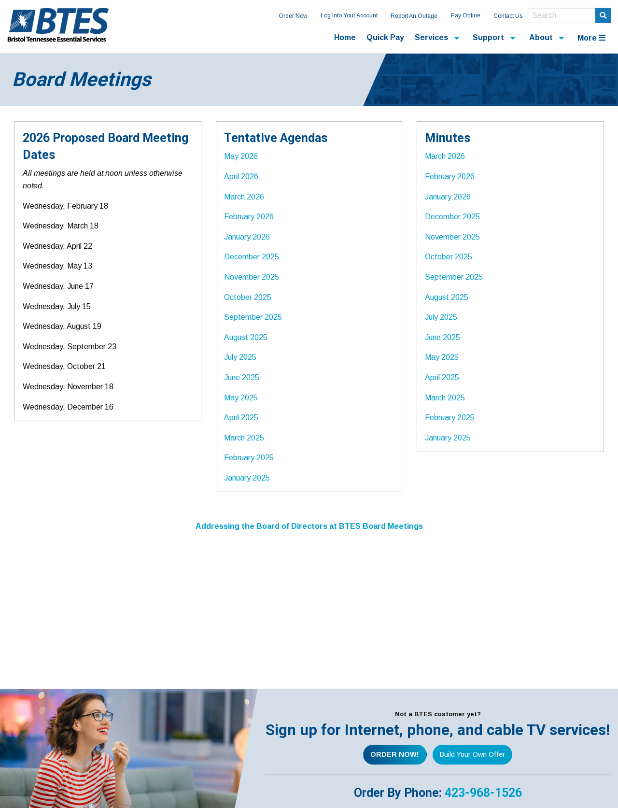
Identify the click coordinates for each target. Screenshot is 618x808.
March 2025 (244, 438)
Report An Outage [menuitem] (414, 16)
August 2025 (245, 337)
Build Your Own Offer (472, 754)
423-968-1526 (483, 793)
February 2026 (249, 217)
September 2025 (253, 317)
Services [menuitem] (431, 37)
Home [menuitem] (345, 37)
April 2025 (241, 417)
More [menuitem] (591, 38)
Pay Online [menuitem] (465, 15)
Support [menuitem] (488, 37)
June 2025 (241, 377)
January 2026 (247, 237)
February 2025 (249, 458)
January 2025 (247, 478)
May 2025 (241, 398)
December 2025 (251, 257)
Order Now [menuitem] (293, 16)
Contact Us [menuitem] (507, 16)
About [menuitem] (541, 37)
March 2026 (244, 197)
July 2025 (240, 357)
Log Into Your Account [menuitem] (349, 15)
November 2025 (251, 277)
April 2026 (241, 176)
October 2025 (247, 297)
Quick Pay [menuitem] (385, 37)
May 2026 (241, 156)
